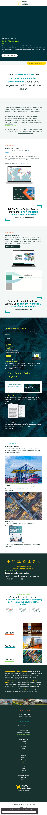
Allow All (10, 812)
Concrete (28, 568)
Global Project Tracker (24, 163)
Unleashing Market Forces (14, 237)
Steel (33, 568)
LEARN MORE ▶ (9, 369)
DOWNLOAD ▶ (9, 546)
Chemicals (22, 568)
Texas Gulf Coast (23, 730)
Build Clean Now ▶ (9, 55)
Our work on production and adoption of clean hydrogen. (20, 523)
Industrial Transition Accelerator (25, 719)
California (23, 728)
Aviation (18, 566)
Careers (23, 779)
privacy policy (30, 809)
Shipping (23, 566)
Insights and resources (23, 732)
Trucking (29, 566)
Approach (23, 777)
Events (23, 768)
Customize (27, 812)
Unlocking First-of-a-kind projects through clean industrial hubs (22, 544)
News (23, 766)
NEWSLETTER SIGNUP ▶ (36, 63)
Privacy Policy (23, 807)
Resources (23, 770)
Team (23, 773)
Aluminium (15, 568)
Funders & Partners (23, 775)
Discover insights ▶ (12, 246)
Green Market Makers (25, 716)
